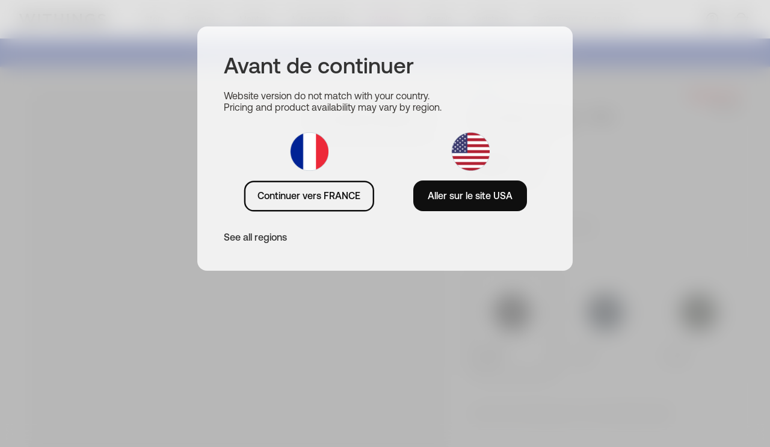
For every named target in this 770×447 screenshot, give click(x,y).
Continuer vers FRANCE (308, 195)
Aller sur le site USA (470, 195)
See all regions (255, 237)
